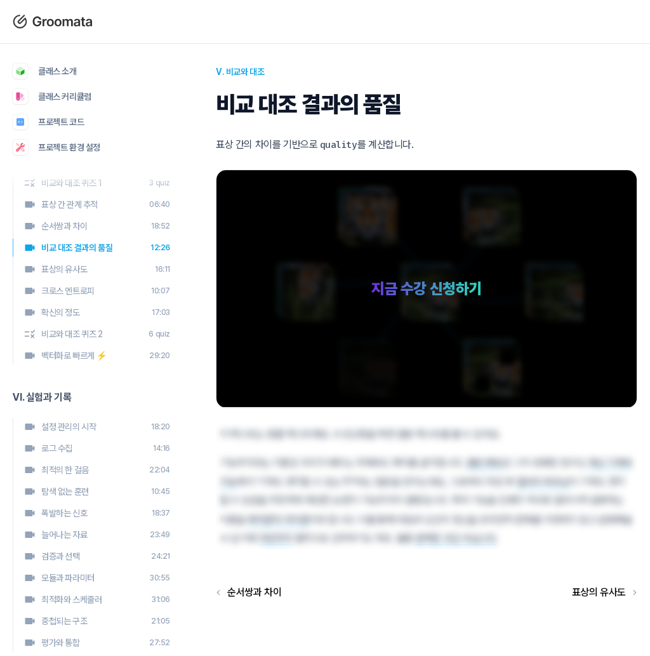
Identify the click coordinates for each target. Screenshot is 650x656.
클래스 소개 (306, 22)
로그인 (417, 22)
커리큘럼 (365, 22)
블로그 (250, 22)
